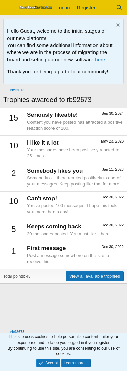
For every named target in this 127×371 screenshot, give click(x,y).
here (100, 59)
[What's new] (105, 7)
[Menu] (9, 8)
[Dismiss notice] (117, 25)
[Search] (119, 7)
